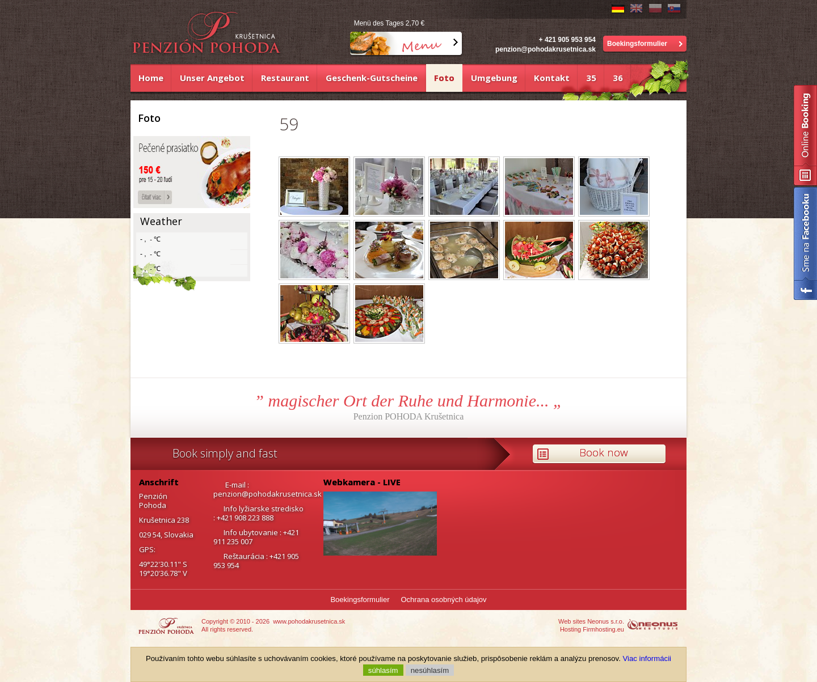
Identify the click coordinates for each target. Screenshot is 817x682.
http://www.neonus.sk (657, 625)
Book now (603, 452)
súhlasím (383, 670)
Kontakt (552, 77)
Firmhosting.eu (603, 629)
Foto (444, 77)
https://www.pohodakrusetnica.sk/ (173, 625)
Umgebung (494, 77)
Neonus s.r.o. (605, 621)
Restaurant (285, 77)
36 (618, 77)
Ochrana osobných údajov (444, 599)
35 (591, 77)
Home (150, 77)
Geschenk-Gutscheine (372, 77)
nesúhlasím (430, 670)
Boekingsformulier (637, 44)
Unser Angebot (212, 77)
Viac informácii (647, 658)
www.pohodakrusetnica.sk (309, 621)
